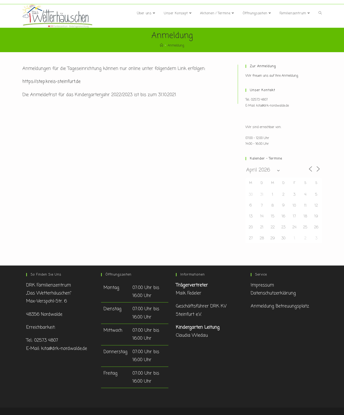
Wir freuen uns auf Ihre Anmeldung (271, 75)
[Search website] (320, 13)
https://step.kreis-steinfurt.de (51, 81)
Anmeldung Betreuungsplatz (280, 306)
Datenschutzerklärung (273, 293)
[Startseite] (161, 45)
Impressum (262, 285)
